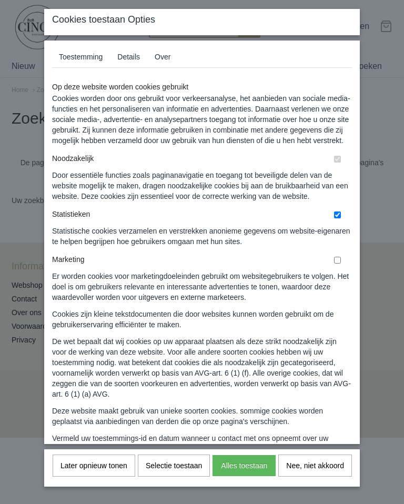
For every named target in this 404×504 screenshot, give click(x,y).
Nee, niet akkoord (315, 479)
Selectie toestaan (174, 479)
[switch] (337, 172)
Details (128, 70)
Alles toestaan (244, 479)
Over (162, 70)
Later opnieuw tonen (93, 479)
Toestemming (81, 70)
